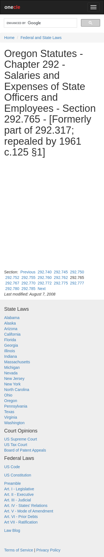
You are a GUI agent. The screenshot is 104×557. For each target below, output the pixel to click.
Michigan (12, 367)
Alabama (11, 317)
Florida (10, 340)
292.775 (61, 283)
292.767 (12, 283)
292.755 (28, 277)
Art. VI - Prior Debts (21, 516)
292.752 (12, 277)
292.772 (45, 283)
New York (12, 384)
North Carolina (16, 389)
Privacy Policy (48, 550)
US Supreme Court (20, 439)
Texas (9, 412)
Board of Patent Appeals (25, 450)
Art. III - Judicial (17, 500)
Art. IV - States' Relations (25, 505)
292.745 (61, 272)
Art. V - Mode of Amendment (28, 511)
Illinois (9, 351)
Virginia (10, 417)
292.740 (45, 272)
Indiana (10, 356)
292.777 (77, 283)
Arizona (10, 329)
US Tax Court (15, 444)
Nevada (10, 373)
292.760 (45, 277)
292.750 (77, 272)
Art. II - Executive (19, 494)
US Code (12, 467)
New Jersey (14, 378)
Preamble (12, 483)
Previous (27, 272)
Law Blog (12, 530)
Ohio (8, 395)
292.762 (61, 277)
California (12, 334)
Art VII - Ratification (21, 522)
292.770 (28, 283)
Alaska (10, 323)
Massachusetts (17, 362)
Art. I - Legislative (19, 489)
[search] (40, 23)
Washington (14, 423)
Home (9, 37)
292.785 (28, 288)
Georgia (11, 345)
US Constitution (17, 475)
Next (42, 288)
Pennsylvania (15, 406)
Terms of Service (18, 550)
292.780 (12, 288)
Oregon (10, 400)
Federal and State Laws (41, 37)
